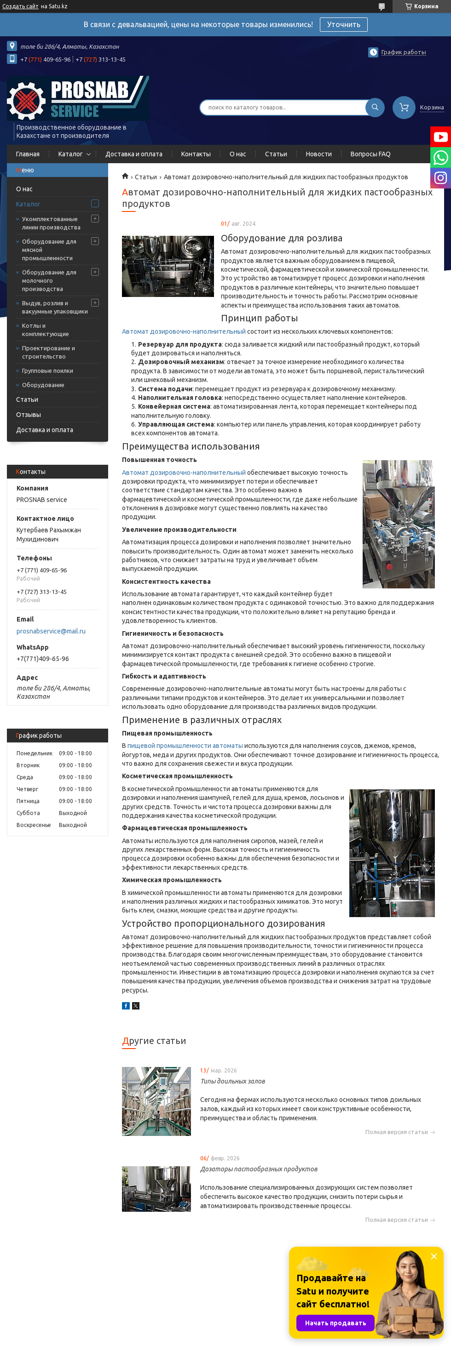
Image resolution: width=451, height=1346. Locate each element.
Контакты (196, 154)
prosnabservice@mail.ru (51, 631)
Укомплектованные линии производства (51, 223)
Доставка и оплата (133, 154)
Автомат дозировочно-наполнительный (184, 331)
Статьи (276, 154)
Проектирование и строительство (48, 352)
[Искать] (375, 107)
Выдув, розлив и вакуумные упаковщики (55, 307)
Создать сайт (20, 6)
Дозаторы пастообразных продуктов (259, 1169)
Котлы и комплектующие (45, 329)
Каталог (70, 154)
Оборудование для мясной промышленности (49, 249)
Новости (319, 154)
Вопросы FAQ (371, 154)
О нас (238, 154)
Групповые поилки (47, 370)
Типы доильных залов (232, 1081)
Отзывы (28, 414)
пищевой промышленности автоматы (185, 745)
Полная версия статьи (396, 1132)
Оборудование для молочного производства (49, 280)
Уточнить (343, 24)
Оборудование (43, 385)
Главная (28, 154)
